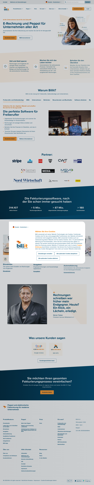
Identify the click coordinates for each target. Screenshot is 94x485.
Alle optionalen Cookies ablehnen (48, 258)
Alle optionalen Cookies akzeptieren (66, 254)
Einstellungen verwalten (45, 254)
